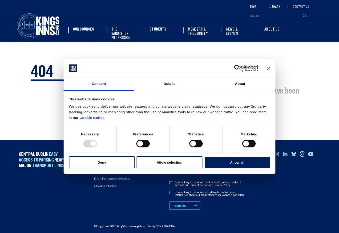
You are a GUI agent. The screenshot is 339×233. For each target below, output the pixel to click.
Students (157, 29)
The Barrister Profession (120, 33)
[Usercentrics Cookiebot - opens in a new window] (237, 68)
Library (275, 6)
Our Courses (83, 29)
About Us (271, 29)
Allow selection (169, 162)
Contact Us (301, 6)
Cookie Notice (92, 118)
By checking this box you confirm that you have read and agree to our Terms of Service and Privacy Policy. (208, 184)
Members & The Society (198, 31)
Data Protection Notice (112, 179)
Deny (101, 162)
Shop (253, 6)
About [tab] (240, 84)
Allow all (237, 162)
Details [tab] (169, 84)
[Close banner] (268, 68)
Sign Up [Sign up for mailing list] (180, 206)
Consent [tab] (99, 84)
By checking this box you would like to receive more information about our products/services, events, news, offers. (210, 194)
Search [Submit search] (305, 16)
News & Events (232, 31)
